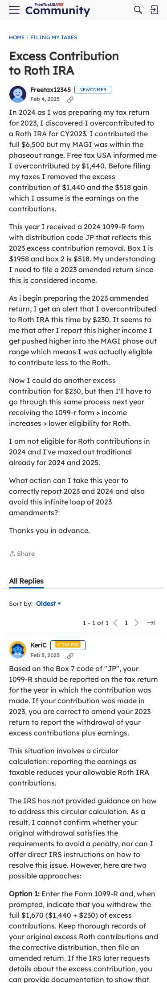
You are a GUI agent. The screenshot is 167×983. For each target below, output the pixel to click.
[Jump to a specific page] (151, 623)
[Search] (138, 10)
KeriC (38, 645)
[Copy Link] (70, 99)
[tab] (26, 580)
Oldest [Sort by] (48, 604)
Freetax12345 (50, 90)
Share (22, 554)
